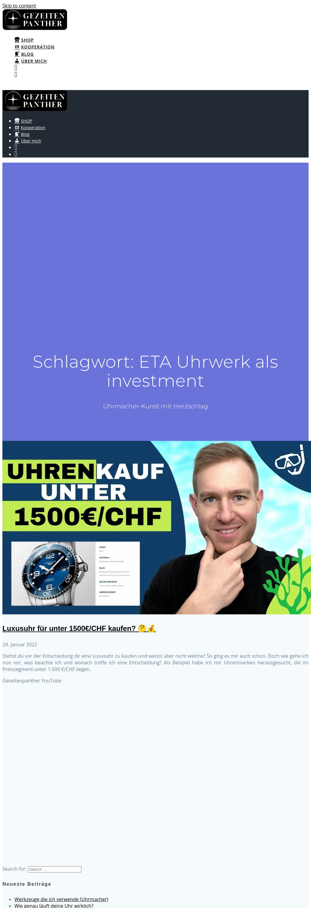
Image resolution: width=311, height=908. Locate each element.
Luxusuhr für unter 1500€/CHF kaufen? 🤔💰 (79, 628)
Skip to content (19, 5)
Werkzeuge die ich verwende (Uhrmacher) (61, 899)
